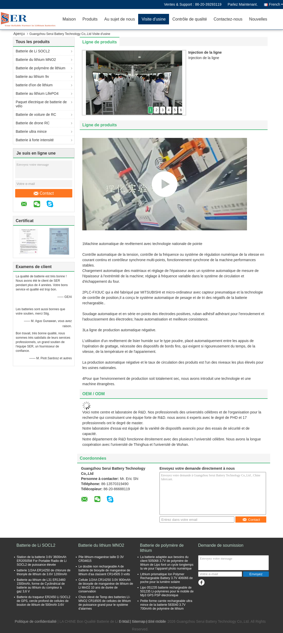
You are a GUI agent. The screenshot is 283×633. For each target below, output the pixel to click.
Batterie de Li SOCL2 (33, 51)
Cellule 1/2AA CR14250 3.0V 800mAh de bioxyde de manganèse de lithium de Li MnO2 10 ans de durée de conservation (105, 585)
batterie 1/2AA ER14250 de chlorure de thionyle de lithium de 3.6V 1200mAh (43, 572)
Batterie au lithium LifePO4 (37, 93)
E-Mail (124, 621)
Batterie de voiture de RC (36, 114)
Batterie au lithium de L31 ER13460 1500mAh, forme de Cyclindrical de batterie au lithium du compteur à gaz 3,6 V (41, 585)
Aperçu (19, 34)
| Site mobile (156, 621)
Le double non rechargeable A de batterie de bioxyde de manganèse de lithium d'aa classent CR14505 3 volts (104, 570)
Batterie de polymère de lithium (40, 68)
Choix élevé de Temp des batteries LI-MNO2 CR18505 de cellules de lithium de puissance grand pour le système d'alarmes (104, 602)
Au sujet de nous (119, 19)
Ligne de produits (99, 42)
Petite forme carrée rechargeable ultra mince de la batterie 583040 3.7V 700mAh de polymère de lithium (166, 604)
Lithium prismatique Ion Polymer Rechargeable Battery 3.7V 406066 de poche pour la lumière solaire (166, 578)
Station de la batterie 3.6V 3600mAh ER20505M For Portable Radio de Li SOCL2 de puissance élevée (41, 560)
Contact (44, 193)
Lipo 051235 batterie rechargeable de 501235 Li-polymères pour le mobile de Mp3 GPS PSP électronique (166, 591)
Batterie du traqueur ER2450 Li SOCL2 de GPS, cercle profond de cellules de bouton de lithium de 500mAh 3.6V (43, 601)
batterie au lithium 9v (32, 76)
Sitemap (138, 621)
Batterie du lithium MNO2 (36, 60)
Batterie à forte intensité (35, 140)
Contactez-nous (228, 19)
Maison (69, 19)
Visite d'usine (153, 19)
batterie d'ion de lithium (34, 85)
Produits (90, 19)
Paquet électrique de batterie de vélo (41, 104)
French (276, 4)
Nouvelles (258, 19)
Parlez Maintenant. (243, 4)
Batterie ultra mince (31, 131)
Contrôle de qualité (189, 19)
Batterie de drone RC (33, 123)
